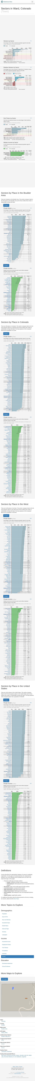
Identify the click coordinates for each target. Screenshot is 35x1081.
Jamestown (3, 1051)
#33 (30, 599)
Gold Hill (26, 1055)
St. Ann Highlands (17, 1056)
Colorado (3, 1021)
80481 (6, 1032)
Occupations (5, 950)
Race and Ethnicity (6, 919)
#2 (30, 67)
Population (4, 913)
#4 (30, 142)
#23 (30, 417)
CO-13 (2, 1047)
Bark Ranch (4, 1055)
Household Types (6, 922)
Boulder (3, 1025)
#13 (30, 268)
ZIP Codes (4, 979)
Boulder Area (4, 1028)
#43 (30, 783)
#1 (30, 40)
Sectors (3, 956)
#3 (30, 118)
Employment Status (6, 944)
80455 (2, 1032)
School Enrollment (6, 966)
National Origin (5, 928)
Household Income (6, 941)
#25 (30, 518)
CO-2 (2, 1040)
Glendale (22, 1055)
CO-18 (2, 1044)
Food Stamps (5, 947)
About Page (16, 898)
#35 (30, 702)
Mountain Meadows (8, 1056)
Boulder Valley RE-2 (5, 1036)
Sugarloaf (24, 1056)
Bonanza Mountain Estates (13, 1055)
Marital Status (5, 925)
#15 (30, 336)
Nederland (9, 1051)
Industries (4, 953)
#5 (30, 208)
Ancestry (4, 931)
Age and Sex (5, 916)
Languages (4, 934)
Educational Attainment (7, 963)
